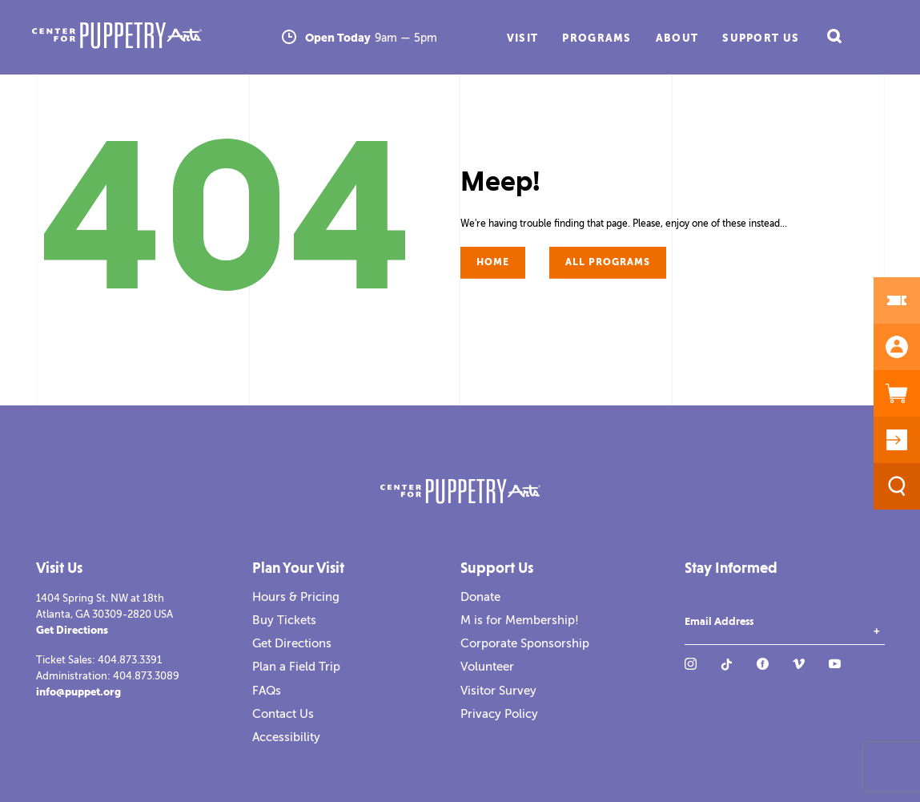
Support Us (760, 38)
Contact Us (283, 713)
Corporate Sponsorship (524, 643)
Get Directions (72, 630)
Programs (596, 38)
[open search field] (833, 37)
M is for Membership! (519, 620)
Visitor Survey (498, 690)
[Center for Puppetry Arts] (152, 37)
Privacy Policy (499, 713)
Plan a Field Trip (296, 666)
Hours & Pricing (295, 596)
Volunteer (487, 666)
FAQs (266, 690)
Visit (523, 38)
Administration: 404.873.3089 (107, 676)
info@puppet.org (78, 692)
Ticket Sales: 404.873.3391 (99, 660)
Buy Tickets (284, 620)
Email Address (719, 621)
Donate (480, 596)
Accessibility (286, 737)
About (677, 38)
